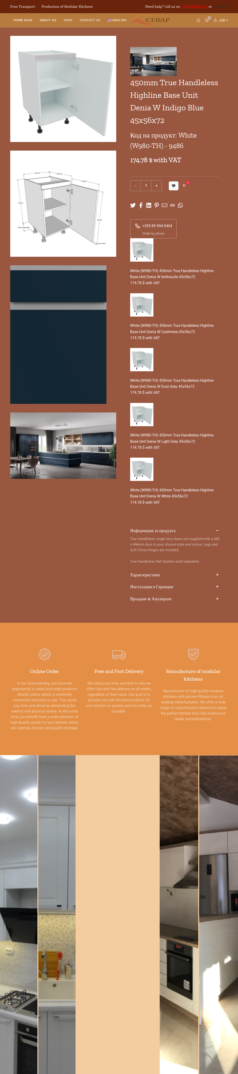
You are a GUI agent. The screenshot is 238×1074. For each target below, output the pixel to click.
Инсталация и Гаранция (174, 587)
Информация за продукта (174, 531)
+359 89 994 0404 (153, 226)
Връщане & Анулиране (174, 599)
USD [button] (223, 25)
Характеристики (174, 575)
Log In (218, 6)
